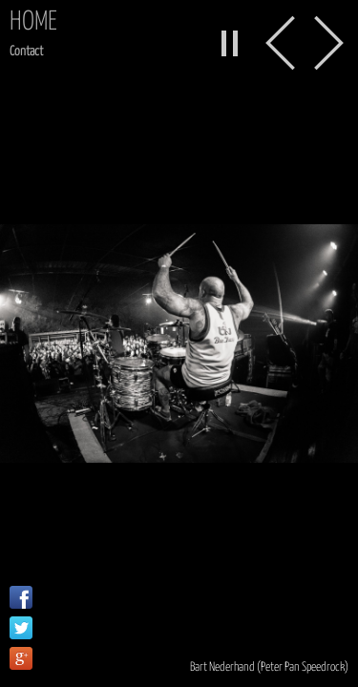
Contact (26, 51)
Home (33, 22)
